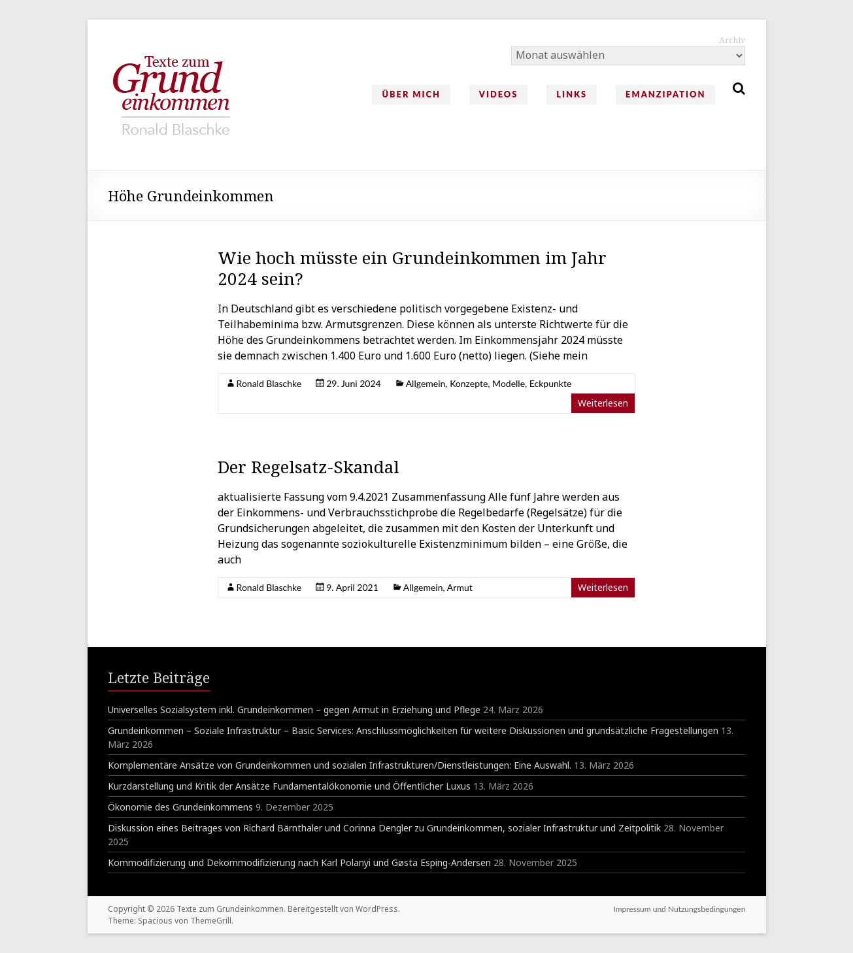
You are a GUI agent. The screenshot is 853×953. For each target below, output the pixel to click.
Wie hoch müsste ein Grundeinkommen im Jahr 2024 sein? (412, 268)
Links (571, 94)
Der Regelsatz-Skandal (308, 466)
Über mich (411, 94)
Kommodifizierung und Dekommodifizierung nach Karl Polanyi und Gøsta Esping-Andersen (299, 862)
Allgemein (426, 383)
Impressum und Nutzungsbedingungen (679, 909)
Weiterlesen (603, 403)
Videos (498, 94)
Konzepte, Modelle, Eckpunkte (510, 383)
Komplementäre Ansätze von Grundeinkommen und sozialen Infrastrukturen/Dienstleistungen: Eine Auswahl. (339, 765)
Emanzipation (665, 94)
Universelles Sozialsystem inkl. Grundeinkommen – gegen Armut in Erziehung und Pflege (294, 709)
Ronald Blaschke (269, 383)
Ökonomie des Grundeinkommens (180, 807)
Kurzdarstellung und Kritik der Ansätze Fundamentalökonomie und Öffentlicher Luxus (289, 786)
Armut (460, 587)
